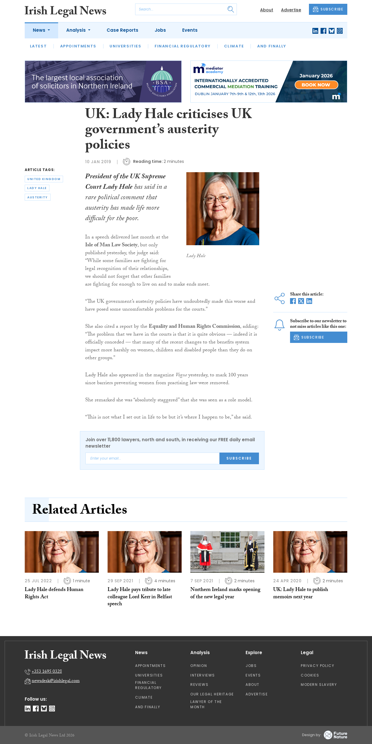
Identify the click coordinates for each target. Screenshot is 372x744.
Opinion (198, 665)
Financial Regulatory (183, 46)
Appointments (78, 46)
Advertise (291, 10)
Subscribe (239, 458)
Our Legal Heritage (212, 694)
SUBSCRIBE (328, 9)
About (266, 10)
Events (190, 30)
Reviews (199, 684)
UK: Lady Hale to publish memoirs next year (300, 594)
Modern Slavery (319, 684)
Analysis (76, 30)
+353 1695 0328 (47, 672)
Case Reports (122, 30)
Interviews (202, 675)
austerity (37, 197)
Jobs (160, 30)
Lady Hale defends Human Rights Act (54, 594)
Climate (234, 46)
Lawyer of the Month (206, 704)
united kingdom (43, 179)
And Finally (271, 46)
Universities (125, 46)
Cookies (310, 675)
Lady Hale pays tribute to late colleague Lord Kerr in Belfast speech (140, 597)
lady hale (37, 188)
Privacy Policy (317, 665)
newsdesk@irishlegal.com (56, 681)
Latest (38, 46)
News (39, 30)
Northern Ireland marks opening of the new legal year (225, 594)
